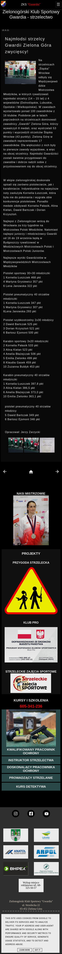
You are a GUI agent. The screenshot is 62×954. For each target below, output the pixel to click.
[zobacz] (46, 871)
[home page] (31, 472)
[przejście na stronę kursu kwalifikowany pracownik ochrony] (31, 751)
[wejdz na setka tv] (46, 813)
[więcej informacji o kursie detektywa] (31, 786)
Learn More (24, 950)
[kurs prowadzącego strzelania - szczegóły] (31, 778)
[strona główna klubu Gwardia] (3, 6)
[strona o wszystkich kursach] (31, 706)
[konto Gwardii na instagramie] (15, 813)
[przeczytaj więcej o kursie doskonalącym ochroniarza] (31, 769)
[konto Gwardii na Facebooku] (31, 813)
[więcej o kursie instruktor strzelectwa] (31, 760)
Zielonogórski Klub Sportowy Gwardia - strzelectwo (31, 14)
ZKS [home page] (30, 4)
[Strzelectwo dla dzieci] (31, 683)
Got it (38, 950)
